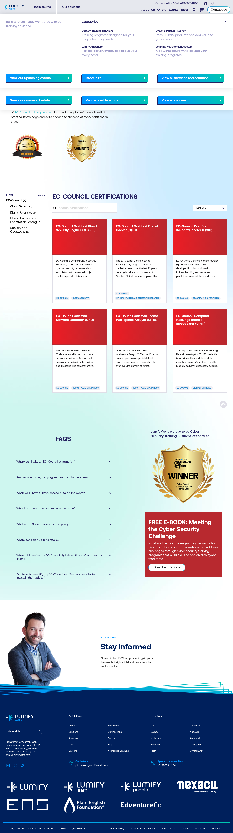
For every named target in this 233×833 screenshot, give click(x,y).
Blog (184, 10)
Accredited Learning (118, 751)
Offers (161, 10)
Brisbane (155, 744)
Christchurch (196, 751)
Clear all (42, 195)
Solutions (73, 732)
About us (148, 10)
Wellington (195, 744)
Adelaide (194, 732)
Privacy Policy (117, 827)
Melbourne (156, 738)
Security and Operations (206, 298)
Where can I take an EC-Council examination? (60, 461)
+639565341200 (189, 3)
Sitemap (216, 827)
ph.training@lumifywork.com (91, 765)
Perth (153, 751)
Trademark (199, 827)
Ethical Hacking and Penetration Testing (137, 298)
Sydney (154, 732)
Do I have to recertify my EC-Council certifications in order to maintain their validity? (60, 576)
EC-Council (62, 298)
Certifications (14, 31)
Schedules (113, 725)
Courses (73, 725)
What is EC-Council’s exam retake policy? (60, 524)
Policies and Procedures (143, 827)
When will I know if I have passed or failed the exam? (60, 492)
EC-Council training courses (33, 112)
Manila (154, 725)
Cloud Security (81, 298)
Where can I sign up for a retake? (60, 539)
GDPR (185, 827)
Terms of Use (168, 827)
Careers (73, 751)
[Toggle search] (194, 10)
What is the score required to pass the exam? (60, 508)
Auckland (195, 738)
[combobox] (8, 731)
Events (174, 10)
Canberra (195, 725)
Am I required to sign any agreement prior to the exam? (60, 477)
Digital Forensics (202, 388)
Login (211, 3)
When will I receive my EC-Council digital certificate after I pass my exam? (60, 557)
